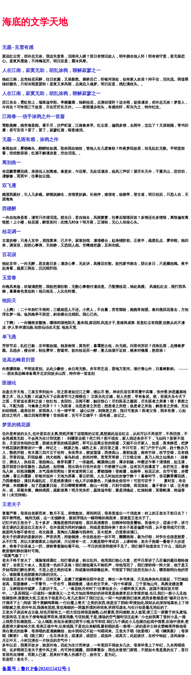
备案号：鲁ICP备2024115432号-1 (36, 668)
